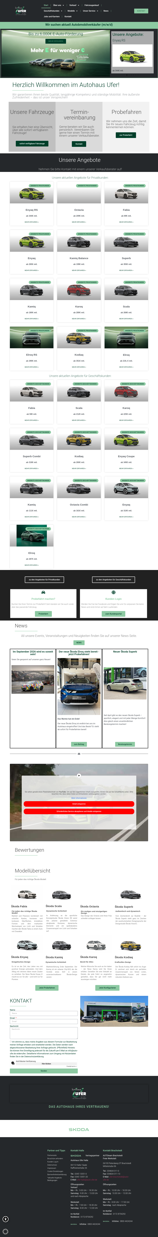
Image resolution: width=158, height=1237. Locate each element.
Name (12, 1010)
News (106, 11)
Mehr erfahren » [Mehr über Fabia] (126, 222)
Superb (126, 258)
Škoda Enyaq (19, 957)
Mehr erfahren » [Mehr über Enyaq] (32, 270)
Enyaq (32, 258)
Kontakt (68, 16)
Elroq (126, 354)
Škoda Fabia (19, 906)
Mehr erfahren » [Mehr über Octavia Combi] (79, 517)
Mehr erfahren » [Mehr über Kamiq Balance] (79, 270)
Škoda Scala (54, 906)
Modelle (73, 11)
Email (12, 1018)
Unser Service (90, 11)
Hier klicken (46, 1064)
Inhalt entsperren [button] (79, 804)
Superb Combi (32, 456)
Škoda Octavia (89, 906)
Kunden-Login (113, 598)
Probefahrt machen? (43, 598)
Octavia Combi (79, 504)
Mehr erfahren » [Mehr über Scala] (126, 319)
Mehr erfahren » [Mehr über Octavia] (79, 222)
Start (46, 5)
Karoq (79, 306)
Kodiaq (79, 354)
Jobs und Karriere (51, 16)
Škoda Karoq (88, 957)
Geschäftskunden (53, 11)
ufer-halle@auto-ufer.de (87, 1180)
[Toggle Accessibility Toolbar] (6, 1219)
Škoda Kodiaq (124, 957)
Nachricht (14, 1026)
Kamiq (32, 306)
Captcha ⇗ (72, 1066)
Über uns (58, 5)
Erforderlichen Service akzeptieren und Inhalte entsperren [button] (79, 811)
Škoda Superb (124, 906)
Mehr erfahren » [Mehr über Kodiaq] (79, 367)
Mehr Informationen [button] (79, 798)
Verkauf (74, 5)
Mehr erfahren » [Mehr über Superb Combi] (32, 468)
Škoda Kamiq (54, 957)
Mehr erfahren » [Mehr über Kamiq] (32, 319)
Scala (126, 306)
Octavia (79, 209)
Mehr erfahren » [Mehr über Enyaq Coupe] (126, 468)
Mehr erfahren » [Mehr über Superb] (126, 270)
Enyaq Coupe (126, 456)
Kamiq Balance (79, 258)
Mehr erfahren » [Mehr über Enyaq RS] (32, 222)
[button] (112, 51)
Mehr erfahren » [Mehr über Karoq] (79, 319)
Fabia (126, 209)
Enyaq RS (32, 209)
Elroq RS (31, 354)
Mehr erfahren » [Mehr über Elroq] (126, 367)
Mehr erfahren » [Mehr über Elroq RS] (32, 367)
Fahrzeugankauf (92, 5)
